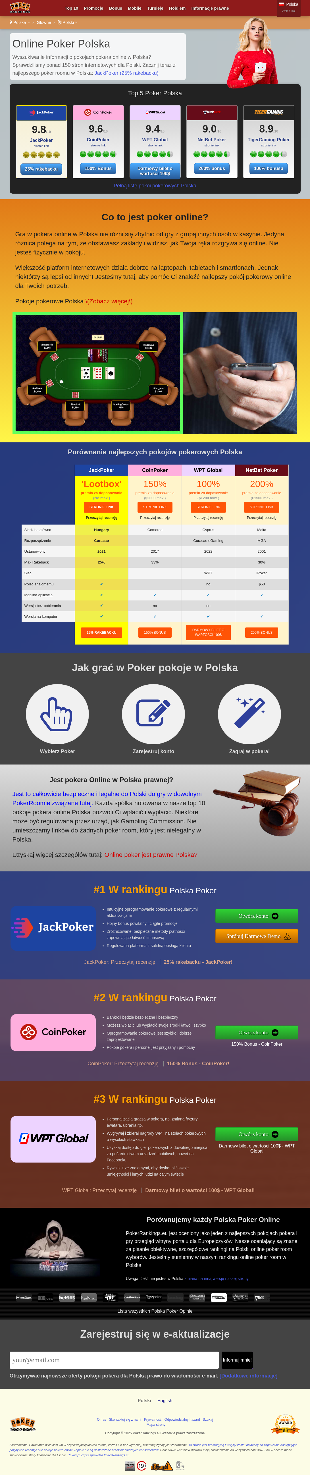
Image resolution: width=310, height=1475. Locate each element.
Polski (68, 22)
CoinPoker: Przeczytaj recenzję (123, 1066)
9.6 (96, 129)
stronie (102, 507)
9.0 (209, 129)
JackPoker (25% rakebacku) (127, 73)
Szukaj (208, 1420)
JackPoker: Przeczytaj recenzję (119, 965)
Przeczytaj (101, 518)
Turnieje (155, 8)
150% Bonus (98, 168)
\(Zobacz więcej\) (108, 299)
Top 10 (71, 8)
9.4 (152, 129)
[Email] (114, 1360)
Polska (20, 22)
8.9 (266, 129)
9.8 (39, 129)
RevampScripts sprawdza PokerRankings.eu (99, 1455)
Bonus (115, 8)
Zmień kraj (289, 11)
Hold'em (177, 8)
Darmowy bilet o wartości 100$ (155, 171)
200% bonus (212, 168)
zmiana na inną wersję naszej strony (219, 1277)
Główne (44, 22)
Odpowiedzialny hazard (182, 1420)
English (164, 1400)
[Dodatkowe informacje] (249, 1376)
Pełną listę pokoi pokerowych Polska (155, 185)
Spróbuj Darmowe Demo (256, 936)
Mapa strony (156, 1425)
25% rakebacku (41, 169)
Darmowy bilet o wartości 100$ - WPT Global (259, 1148)
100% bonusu (268, 168)
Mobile (135, 8)
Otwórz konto (256, 916)
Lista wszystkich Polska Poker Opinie (154, 1311)
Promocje (93, 8)
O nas (101, 1420)
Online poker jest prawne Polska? (147, 853)
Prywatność (153, 1420)
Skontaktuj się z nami (125, 1420)
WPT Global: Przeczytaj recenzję (99, 1193)
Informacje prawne (210, 8)
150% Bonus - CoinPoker (259, 1043)
